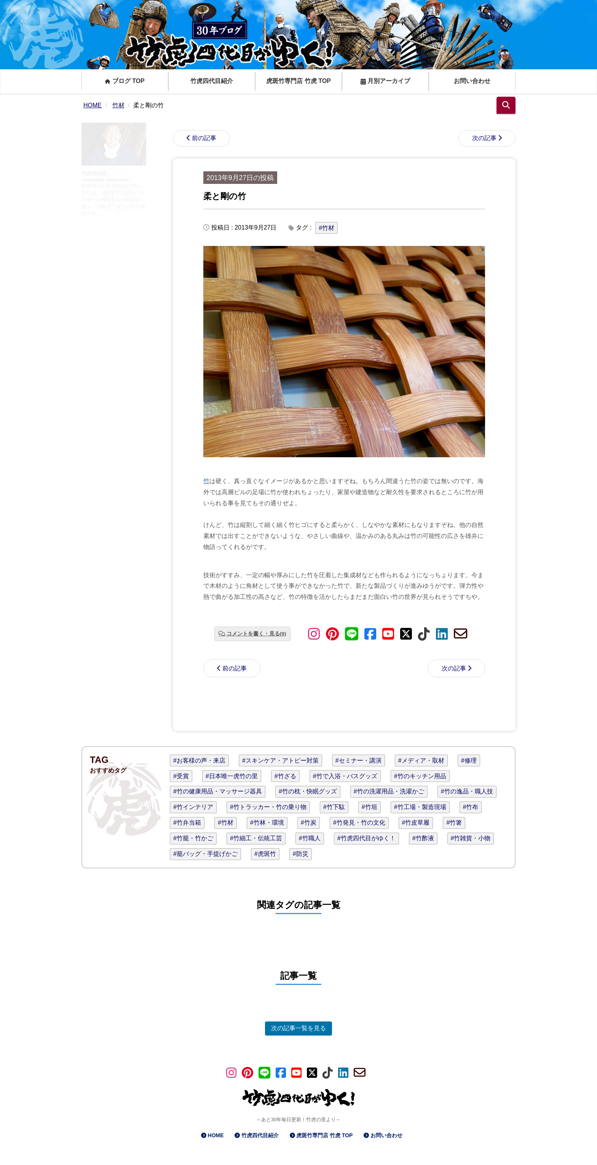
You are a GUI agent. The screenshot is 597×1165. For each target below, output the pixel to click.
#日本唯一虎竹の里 (232, 776)
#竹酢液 (423, 838)
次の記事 (484, 138)
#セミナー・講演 (358, 760)
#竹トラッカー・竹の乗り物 (268, 807)
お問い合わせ (472, 81)
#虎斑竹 (265, 854)
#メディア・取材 (421, 760)
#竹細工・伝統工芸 (256, 838)
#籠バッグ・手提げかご (205, 854)
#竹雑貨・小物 (471, 838)
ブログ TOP (125, 81)
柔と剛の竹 (224, 196)
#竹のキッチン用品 (420, 776)
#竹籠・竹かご (193, 838)
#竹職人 (310, 838)
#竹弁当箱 (187, 822)
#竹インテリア (193, 807)
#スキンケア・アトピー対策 (280, 760)
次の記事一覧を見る (298, 1028)
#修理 (469, 760)
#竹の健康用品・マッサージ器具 (217, 791)
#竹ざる (285, 776)
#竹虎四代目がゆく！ (366, 838)
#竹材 (326, 228)
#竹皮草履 (416, 822)
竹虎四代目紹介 (211, 81)
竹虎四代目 (93, 173)
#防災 (300, 854)
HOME (216, 1135)
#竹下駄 (334, 807)
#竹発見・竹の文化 (359, 822)
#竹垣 (369, 807)
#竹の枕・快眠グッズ (308, 791)
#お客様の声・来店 (199, 760)
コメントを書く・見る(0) (256, 634)
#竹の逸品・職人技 (467, 791)
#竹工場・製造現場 (420, 807)
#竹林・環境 (267, 822)
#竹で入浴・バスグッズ (345, 776)
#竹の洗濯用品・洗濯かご (389, 791)
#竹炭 (308, 822)
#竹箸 (454, 822)
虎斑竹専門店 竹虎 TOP (298, 81)
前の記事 (204, 138)
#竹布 (471, 807)
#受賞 (181, 776)
